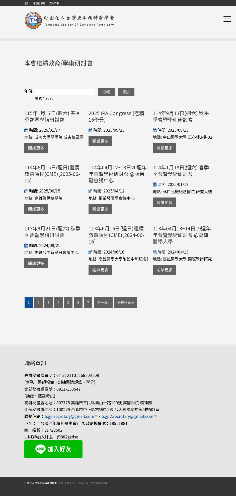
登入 (26, 3)
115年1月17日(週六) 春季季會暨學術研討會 (52, 116)
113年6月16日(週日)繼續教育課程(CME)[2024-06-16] (116, 235)
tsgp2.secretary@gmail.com (128, 416)
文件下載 (54, 3)
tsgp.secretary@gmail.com (70, 416)
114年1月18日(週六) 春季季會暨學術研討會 (181, 170)
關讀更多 (36, 148)
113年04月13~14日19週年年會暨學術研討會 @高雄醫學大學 (182, 235)
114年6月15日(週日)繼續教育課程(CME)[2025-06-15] (52, 174)
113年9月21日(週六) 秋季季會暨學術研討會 (52, 231)
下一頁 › (103, 303)
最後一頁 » (125, 303)
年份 (28, 91)
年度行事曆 (39, 3)
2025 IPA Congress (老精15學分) (116, 116)
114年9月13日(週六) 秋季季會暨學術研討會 (181, 116)
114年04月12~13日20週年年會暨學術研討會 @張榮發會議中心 (118, 174)
